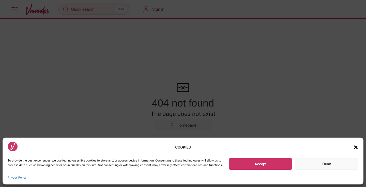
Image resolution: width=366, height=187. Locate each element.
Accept (260, 164)
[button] (355, 147)
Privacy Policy (17, 177)
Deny (326, 164)
